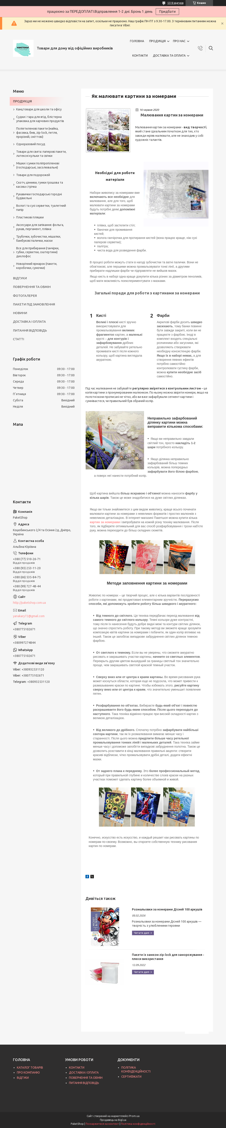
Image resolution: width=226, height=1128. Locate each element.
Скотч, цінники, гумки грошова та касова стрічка (39, 184)
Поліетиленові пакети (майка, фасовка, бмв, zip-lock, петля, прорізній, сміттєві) (37, 132)
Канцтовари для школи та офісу (39, 109)
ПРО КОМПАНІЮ (28, 1072)
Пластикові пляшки (30, 217)
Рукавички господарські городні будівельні (39, 196)
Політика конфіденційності (138, 1123)
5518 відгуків (175, 3)
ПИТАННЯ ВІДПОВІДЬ (30, 330)
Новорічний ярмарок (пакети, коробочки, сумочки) (36, 266)
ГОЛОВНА (137, 41)
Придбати (167, 11)
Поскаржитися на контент (102, 1123)
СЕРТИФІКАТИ (131, 1076)
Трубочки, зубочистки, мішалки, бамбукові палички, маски (38, 238)
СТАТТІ (18, 339)
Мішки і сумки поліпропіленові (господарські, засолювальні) (37, 165)
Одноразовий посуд (30, 144)
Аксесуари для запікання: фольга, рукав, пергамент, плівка (40, 227)
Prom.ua (134, 1116)
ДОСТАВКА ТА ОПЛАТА (169, 55)
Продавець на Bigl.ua (113, 1119)
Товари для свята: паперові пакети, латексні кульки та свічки (41, 153)
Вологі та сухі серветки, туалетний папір (41, 207)
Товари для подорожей (33, 175)
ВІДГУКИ (20, 278)
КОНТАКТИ (140, 55)
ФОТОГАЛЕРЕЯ (25, 295)
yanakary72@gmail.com (29, 616)
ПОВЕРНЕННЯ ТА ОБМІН (32, 287)
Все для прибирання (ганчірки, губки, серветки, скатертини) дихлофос (37, 252)
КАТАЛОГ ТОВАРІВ (30, 1067)
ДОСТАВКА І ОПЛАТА (29, 321)
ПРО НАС (179, 41)
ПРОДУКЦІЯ (157, 41)
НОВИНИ (20, 313)
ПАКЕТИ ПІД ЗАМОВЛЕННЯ (34, 304)
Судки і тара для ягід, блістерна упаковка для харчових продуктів (40, 119)
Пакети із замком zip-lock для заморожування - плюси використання (168, 957)
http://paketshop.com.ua (29, 602)
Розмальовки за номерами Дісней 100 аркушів (167, 909)
